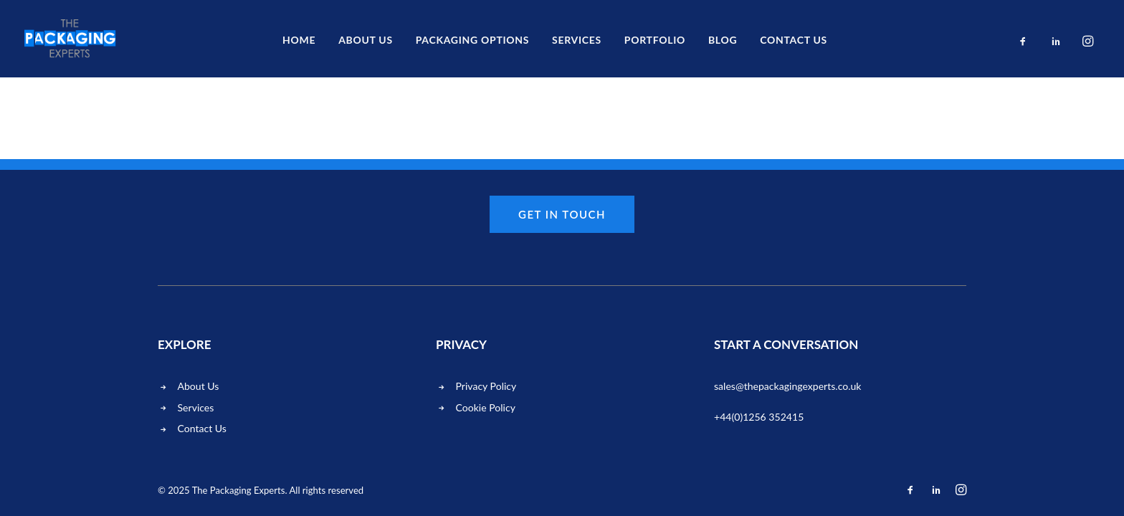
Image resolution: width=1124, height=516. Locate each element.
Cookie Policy (485, 407)
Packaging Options (473, 40)
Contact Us (202, 428)
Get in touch (562, 214)
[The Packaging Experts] (70, 38)
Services (576, 40)
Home (298, 40)
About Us (365, 40)
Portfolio (654, 40)
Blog (722, 40)
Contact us (793, 40)
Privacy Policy (486, 386)
